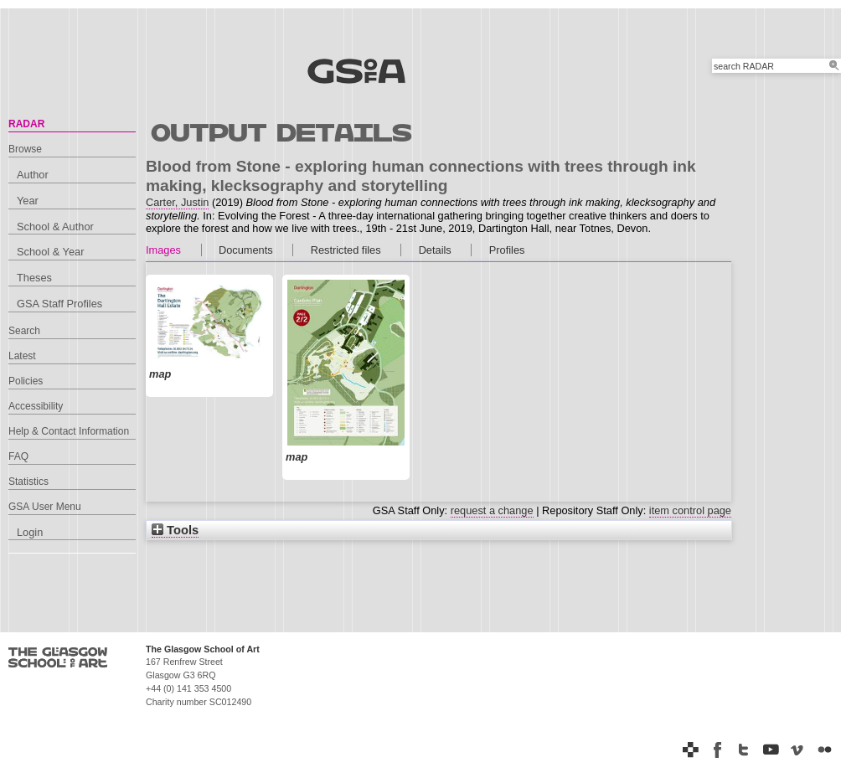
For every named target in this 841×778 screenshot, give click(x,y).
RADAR (26, 124)
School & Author (55, 226)
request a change (492, 510)
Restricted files (346, 250)
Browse (25, 149)
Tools (175, 530)
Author (33, 174)
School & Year (50, 251)
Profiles (507, 250)
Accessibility (35, 406)
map (160, 374)
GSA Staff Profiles (59, 303)
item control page (690, 510)
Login (30, 532)
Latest (22, 356)
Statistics (28, 481)
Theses (34, 277)
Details (435, 250)
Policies (25, 381)
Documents (246, 250)
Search (24, 331)
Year (28, 200)
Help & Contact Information (68, 431)
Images (163, 250)
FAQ (18, 456)
